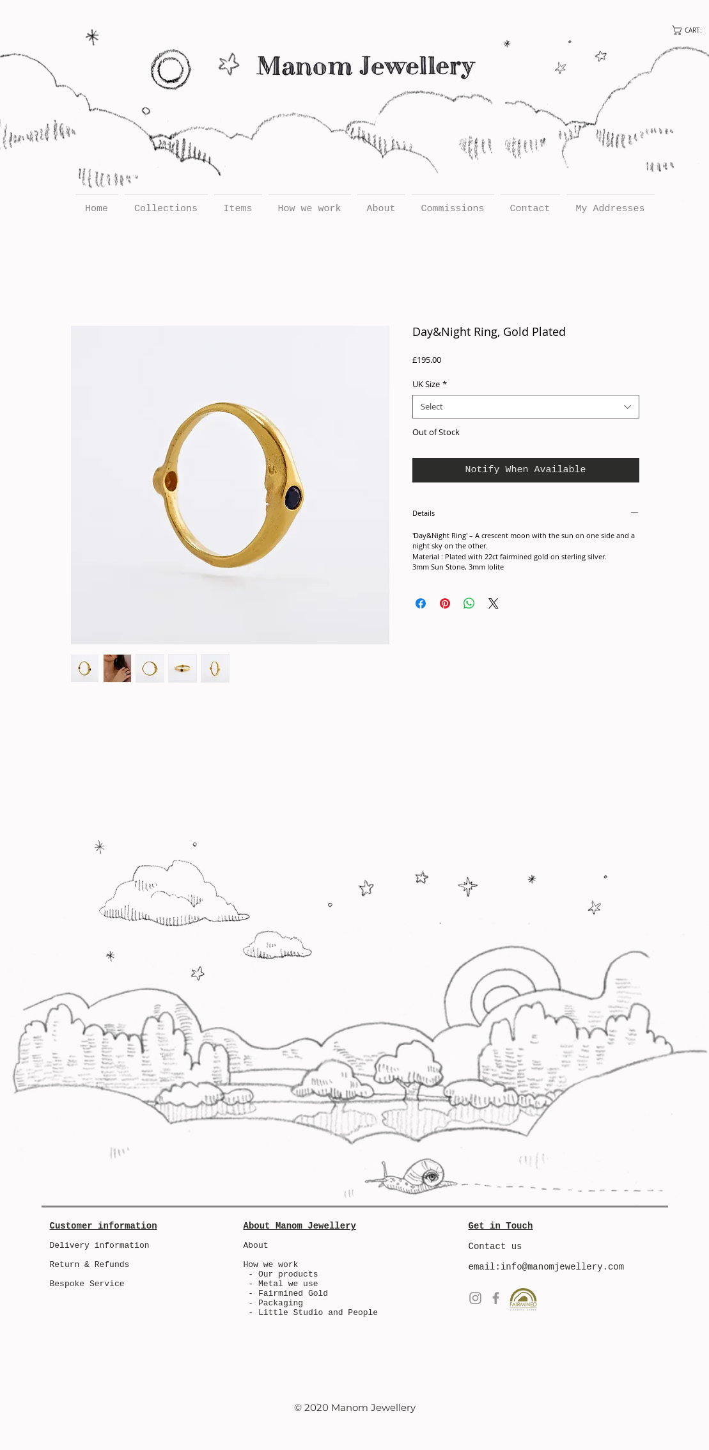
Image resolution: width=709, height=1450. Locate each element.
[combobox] (525, 406)
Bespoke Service (87, 1284)
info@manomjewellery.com (562, 1267)
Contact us (495, 1246)
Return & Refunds (90, 1265)
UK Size (429, 384)
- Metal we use (281, 1284)
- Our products (281, 1274)
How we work (271, 1265)
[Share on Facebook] (420, 603)
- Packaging (275, 1303)
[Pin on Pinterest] (445, 603)
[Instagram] (475, 1298)
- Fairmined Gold (288, 1293)
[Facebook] (496, 1298)
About (256, 1245)
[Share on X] (493, 603)
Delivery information (100, 1245)
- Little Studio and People (313, 1313)
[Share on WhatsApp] (469, 603)
